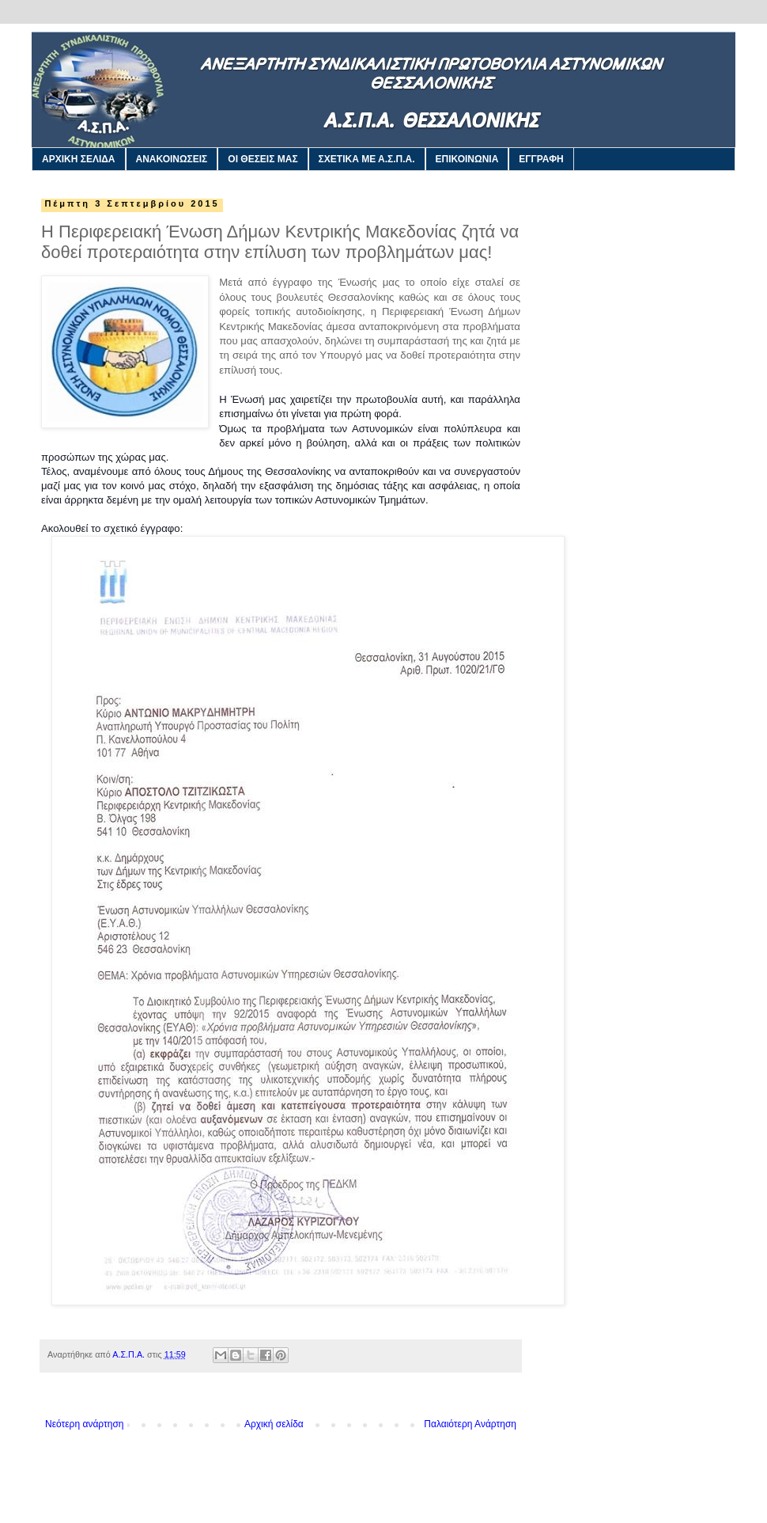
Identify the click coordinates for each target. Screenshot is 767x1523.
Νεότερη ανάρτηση (84, 1424)
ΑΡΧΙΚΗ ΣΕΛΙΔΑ (78, 159)
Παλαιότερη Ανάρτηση (470, 1424)
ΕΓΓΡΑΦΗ (541, 159)
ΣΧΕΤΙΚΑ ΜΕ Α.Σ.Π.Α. (367, 159)
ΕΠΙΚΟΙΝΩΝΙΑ (467, 159)
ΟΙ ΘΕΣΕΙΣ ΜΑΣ (262, 159)
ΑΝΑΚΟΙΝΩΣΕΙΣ (172, 159)
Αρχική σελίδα (274, 1424)
